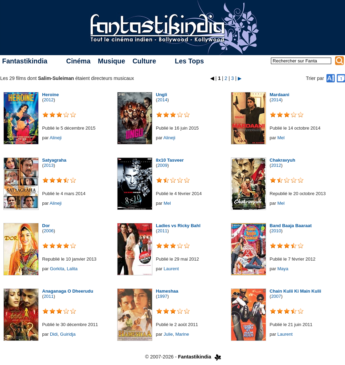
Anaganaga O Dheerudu (67, 291)
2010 (276, 230)
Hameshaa (167, 291)
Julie (168, 334)
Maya (282, 268)
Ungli (161, 94)
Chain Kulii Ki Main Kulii (295, 291)
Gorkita (57, 268)
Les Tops (189, 61)
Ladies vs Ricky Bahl (178, 225)
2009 (163, 165)
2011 (163, 230)
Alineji (56, 137)
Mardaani (279, 94)
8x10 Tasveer (170, 160)
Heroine (50, 94)
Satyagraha (54, 160)
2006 (49, 230)
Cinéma (78, 61)
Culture (144, 61)
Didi (54, 334)
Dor (46, 225)
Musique (111, 61)
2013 (49, 165)
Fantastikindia (24, 61)
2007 (276, 296)
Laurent (171, 268)
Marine (182, 334)
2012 (49, 99)
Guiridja (67, 334)
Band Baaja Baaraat (291, 225)
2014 (163, 99)
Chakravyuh (282, 160)
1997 (163, 296)
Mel (281, 137)
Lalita (72, 268)
